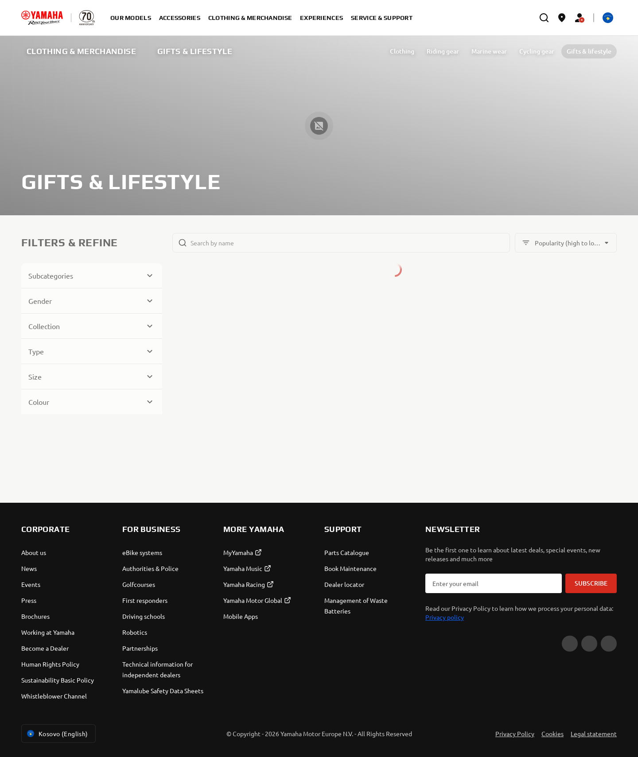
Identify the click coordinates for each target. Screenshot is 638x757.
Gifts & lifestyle (589, 51)
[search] (544, 18)
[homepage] (42, 18)
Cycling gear (536, 51)
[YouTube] (570, 644)
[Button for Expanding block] (91, 275)
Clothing (402, 51)
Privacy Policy (514, 734)
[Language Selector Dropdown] (608, 18)
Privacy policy (444, 617)
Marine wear (489, 51)
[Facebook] (589, 644)
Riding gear (443, 51)
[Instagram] (609, 644)
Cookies (552, 734)
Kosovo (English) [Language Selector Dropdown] (56, 733)
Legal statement (594, 734)
